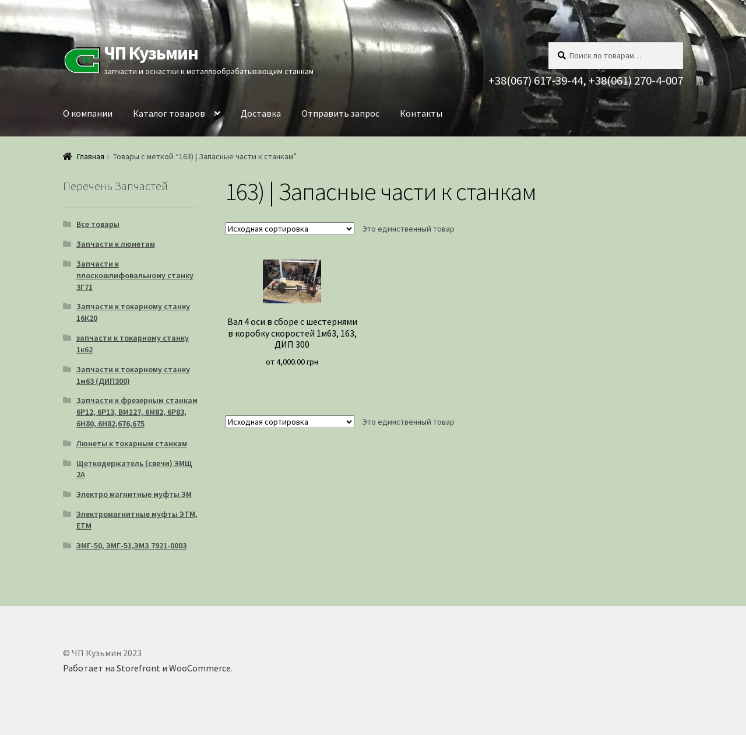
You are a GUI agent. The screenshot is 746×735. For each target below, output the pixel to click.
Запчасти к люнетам (115, 244)
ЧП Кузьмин (151, 53)
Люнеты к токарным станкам (131, 443)
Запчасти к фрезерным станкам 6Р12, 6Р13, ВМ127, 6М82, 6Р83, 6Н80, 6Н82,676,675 (137, 412)
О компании (87, 113)
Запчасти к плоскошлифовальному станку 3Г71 (134, 275)
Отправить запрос (340, 113)
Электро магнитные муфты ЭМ (134, 494)
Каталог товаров (169, 113)
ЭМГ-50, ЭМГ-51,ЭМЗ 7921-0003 (131, 545)
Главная (90, 156)
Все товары (97, 224)
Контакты (421, 113)
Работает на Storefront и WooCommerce (147, 668)
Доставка (261, 113)
